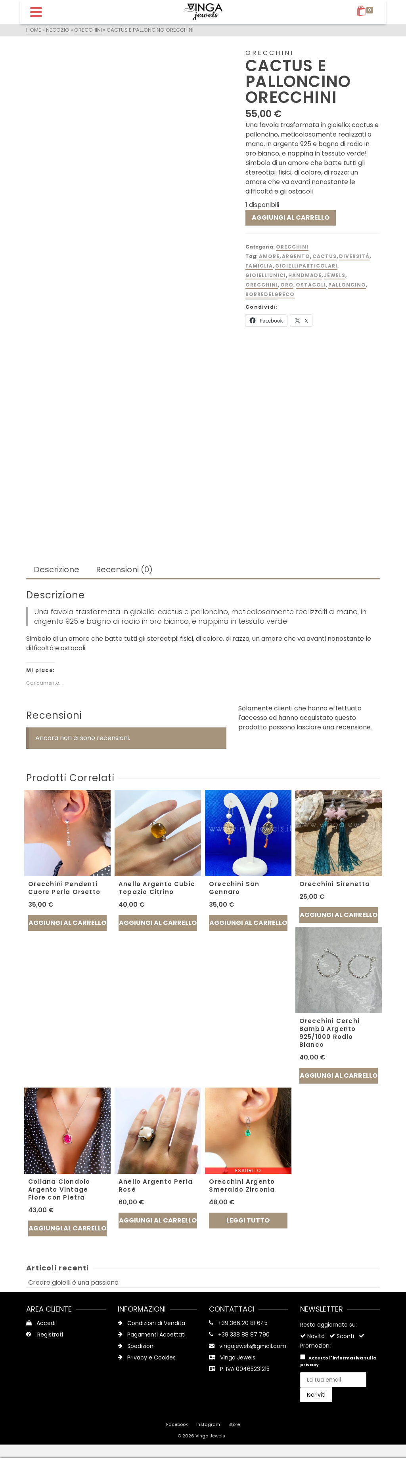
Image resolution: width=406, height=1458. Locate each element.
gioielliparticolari (306, 265)
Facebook (177, 1424)
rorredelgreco (270, 294)
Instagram (208, 1424)
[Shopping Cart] (366, 12)
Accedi (41, 1323)
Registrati (44, 1334)
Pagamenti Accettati (152, 1334)
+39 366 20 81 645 (243, 1323)
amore (269, 256)
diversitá (354, 256)
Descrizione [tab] (56, 569)
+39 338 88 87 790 (244, 1334)
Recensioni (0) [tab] (124, 569)
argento (296, 256)
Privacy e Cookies (147, 1357)
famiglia (259, 265)
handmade (305, 275)
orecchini (261, 284)
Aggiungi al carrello (290, 217)
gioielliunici (265, 275)
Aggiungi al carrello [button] (67, 922)
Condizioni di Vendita (151, 1323)
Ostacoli (311, 284)
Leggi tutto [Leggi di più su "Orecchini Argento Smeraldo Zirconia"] (248, 1220)
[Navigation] (36, 12)
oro (286, 284)
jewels (334, 275)
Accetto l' (338, 1361)
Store (234, 1424)
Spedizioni (136, 1346)
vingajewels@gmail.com (252, 1346)
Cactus (324, 256)
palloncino (347, 284)
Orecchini (292, 246)
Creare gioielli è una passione (73, 1282)
